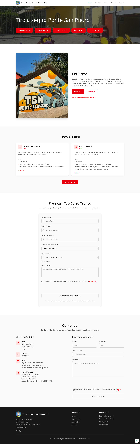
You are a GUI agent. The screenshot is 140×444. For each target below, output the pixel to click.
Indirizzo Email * (46, 226)
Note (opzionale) (46, 265)
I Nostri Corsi (75, 419)
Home (90, 3)
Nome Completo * (46, 217)
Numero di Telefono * (47, 235)
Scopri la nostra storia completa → (84, 97)
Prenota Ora (75, 422)
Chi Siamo (98, 3)
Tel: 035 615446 (21, 427)
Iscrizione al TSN (42, 30)
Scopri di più (70, 182)
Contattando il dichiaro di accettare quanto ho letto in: (70, 281)
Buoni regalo (78, 30)
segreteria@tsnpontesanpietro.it (32, 363)
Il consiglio (91, 92)
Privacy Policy (93, 281)
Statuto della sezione (106, 419)
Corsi (106, 3)
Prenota (113, 3)
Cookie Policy (103, 425)
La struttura (78, 92)
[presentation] (70, 287)
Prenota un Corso (24, 30)
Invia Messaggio (98, 396)
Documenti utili (95, 30)
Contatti (121, 3)
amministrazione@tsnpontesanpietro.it (34, 368)
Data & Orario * (46, 253)
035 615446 (25, 356)
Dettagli (21, 170)
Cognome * (102, 341)
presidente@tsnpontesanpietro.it (32, 365)
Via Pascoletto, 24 (27, 344)
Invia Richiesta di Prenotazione (70, 296)
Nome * (74, 341)
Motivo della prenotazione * (49, 244)
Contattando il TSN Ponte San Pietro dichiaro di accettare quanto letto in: (99, 390)
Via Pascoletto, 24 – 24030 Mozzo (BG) (28, 425)
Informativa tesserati (106, 416)
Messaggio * (76, 359)
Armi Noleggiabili (61, 30)
